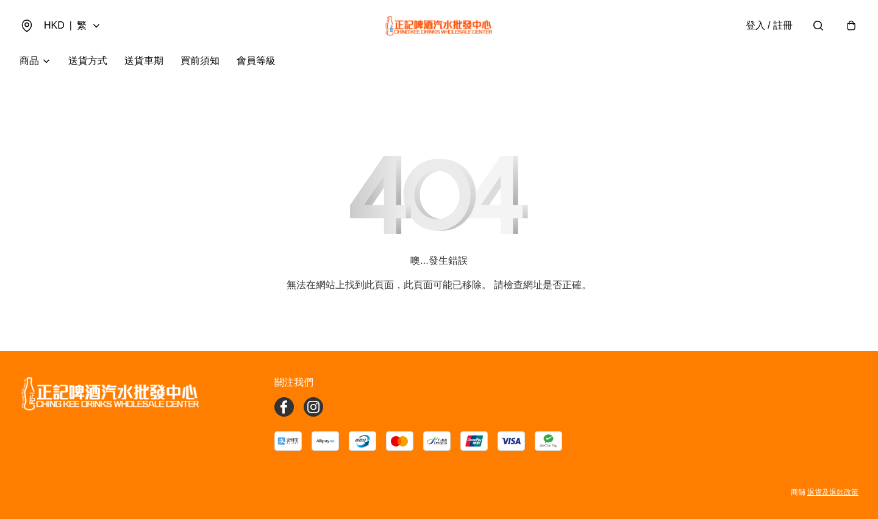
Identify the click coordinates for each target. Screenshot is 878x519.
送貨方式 (87, 60)
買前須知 (200, 60)
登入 (769, 25)
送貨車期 (143, 60)
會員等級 (256, 60)
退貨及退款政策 (832, 492)
